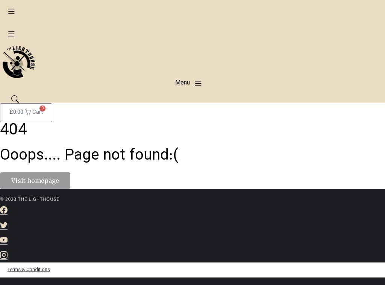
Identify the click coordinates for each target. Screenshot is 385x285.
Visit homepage (35, 180)
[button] (11, 11)
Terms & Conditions (29, 270)
